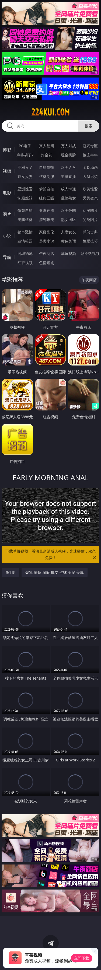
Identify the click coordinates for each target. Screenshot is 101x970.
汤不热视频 (90, 253)
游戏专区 (90, 145)
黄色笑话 (68, 241)
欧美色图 (68, 210)
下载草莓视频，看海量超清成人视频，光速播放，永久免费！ (51, 555)
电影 (7, 193)
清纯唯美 (46, 219)
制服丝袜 (25, 198)
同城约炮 (25, 253)
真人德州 (46, 145)
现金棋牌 (68, 154)
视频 (7, 171)
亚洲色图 (46, 210)
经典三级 (46, 198)
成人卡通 (68, 188)
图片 (7, 214)
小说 (7, 236)
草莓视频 (68, 253)
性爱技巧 (90, 241)
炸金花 (46, 154)
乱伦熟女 (68, 198)
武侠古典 (90, 231)
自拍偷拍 (46, 167)
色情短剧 (46, 262)
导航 (7, 257)
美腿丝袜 (25, 219)
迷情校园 (25, 241)
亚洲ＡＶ (25, 167)
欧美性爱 (90, 188)
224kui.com (50, 112)
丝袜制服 (46, 176)
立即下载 (81, 958)
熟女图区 (68, 219)
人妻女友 (68, 231)
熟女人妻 (25, 176)
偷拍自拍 (46, 188)
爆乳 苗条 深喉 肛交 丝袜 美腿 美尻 (54, 572)
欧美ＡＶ (68, 167)
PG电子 (25, 145)
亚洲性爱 (25, 188)
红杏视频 (25, 262)
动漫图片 (90, 210)
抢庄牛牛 (90, 154)
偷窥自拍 (25, 210)
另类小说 (46, 241)
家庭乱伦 (46, 231)
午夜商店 (46, 253)
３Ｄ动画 (90, 167)
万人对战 (68, 145)
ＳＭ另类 (90, 176)
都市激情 (25, 231)
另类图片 (90, 219)
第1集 (10, 572)
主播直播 (68, 176)
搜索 (88, 125)
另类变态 (90, 198)
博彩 (7, 150)
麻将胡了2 (25, 154)
